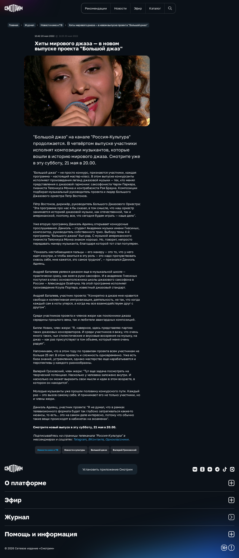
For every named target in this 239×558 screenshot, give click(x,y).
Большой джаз (99, 450)
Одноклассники (117, 439)
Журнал (120, 517)
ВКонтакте (96, 439)
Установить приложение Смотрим (107, 469)
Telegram (80, 439)
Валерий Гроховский (124, 450)
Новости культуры (74, 450)
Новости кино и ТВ (47, 450)
